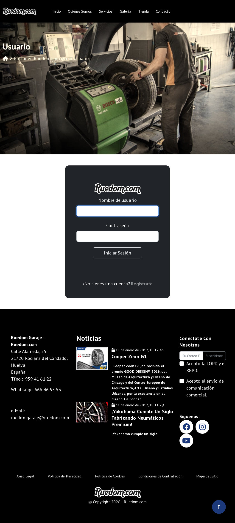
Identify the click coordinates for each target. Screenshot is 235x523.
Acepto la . (206, 367)
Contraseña (117, 225)
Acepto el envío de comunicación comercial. (205, 388)
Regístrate (142, 284)
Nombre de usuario (117, 200)
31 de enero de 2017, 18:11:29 (138, 405)
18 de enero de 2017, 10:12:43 (138, 350)
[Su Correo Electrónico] (191, 355)
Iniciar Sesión (117, 253)
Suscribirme (214, 355)
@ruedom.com (54, 418)
